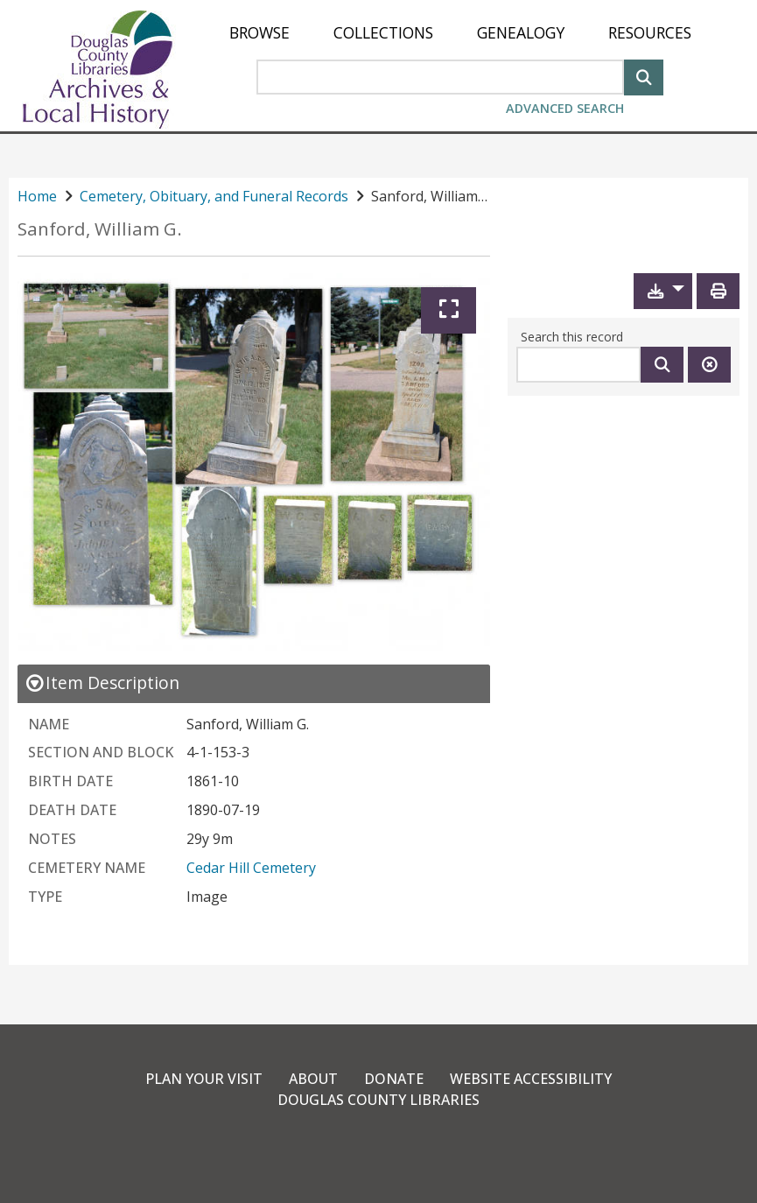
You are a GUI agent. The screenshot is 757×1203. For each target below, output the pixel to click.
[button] (663, 291)
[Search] (643, 75)
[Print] (718, 291)
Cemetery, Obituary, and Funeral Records (214, 196)
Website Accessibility (531, 1078)
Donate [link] (394, 1078)
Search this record (572, 336)
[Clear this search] (709, 365)
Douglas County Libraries (378, 1099)
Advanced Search (565, 108)
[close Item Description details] (102, 682)
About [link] (313, 1078)
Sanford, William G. (100, 229)
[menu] (460, 33)
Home (37, 196)
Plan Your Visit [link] (204, 1078)
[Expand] (448, 310)
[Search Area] (440, 77)
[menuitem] (259, 32)
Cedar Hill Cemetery (251, 867)
